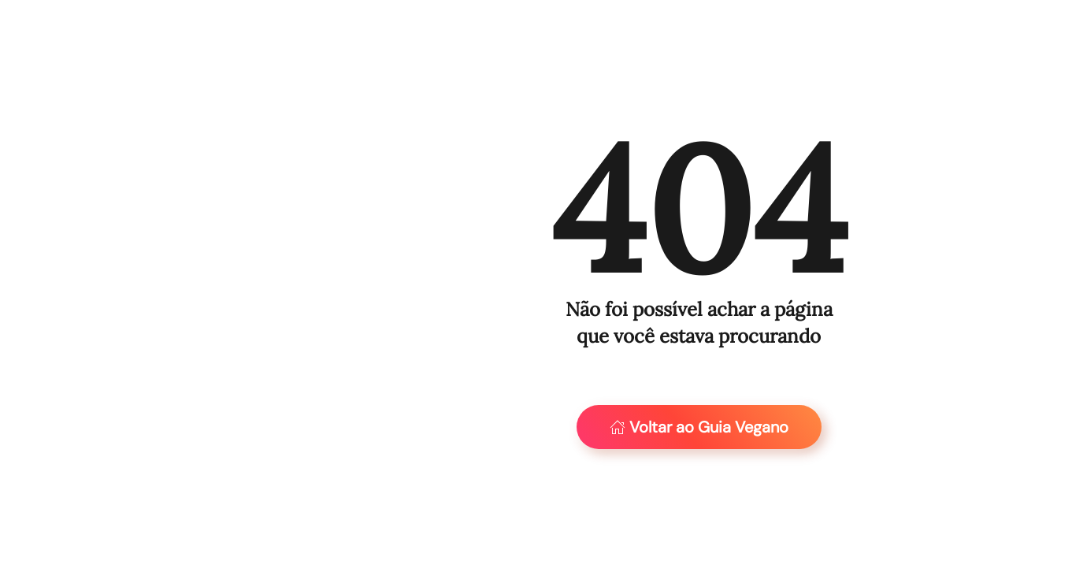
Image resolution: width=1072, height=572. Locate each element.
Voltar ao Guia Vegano (699, 427)
